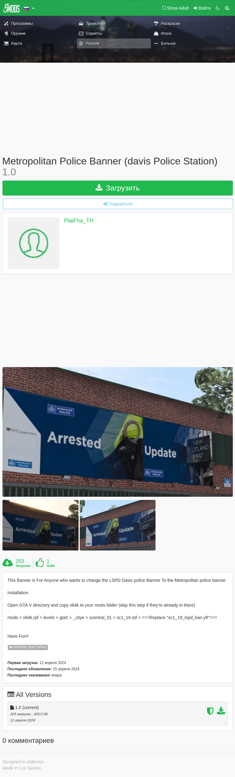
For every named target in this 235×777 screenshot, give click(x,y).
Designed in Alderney (23, 761)
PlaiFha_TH (78, 221)
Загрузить (118, 188)
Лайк (51, 566)
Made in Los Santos (21, 768)
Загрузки (23, 566)
